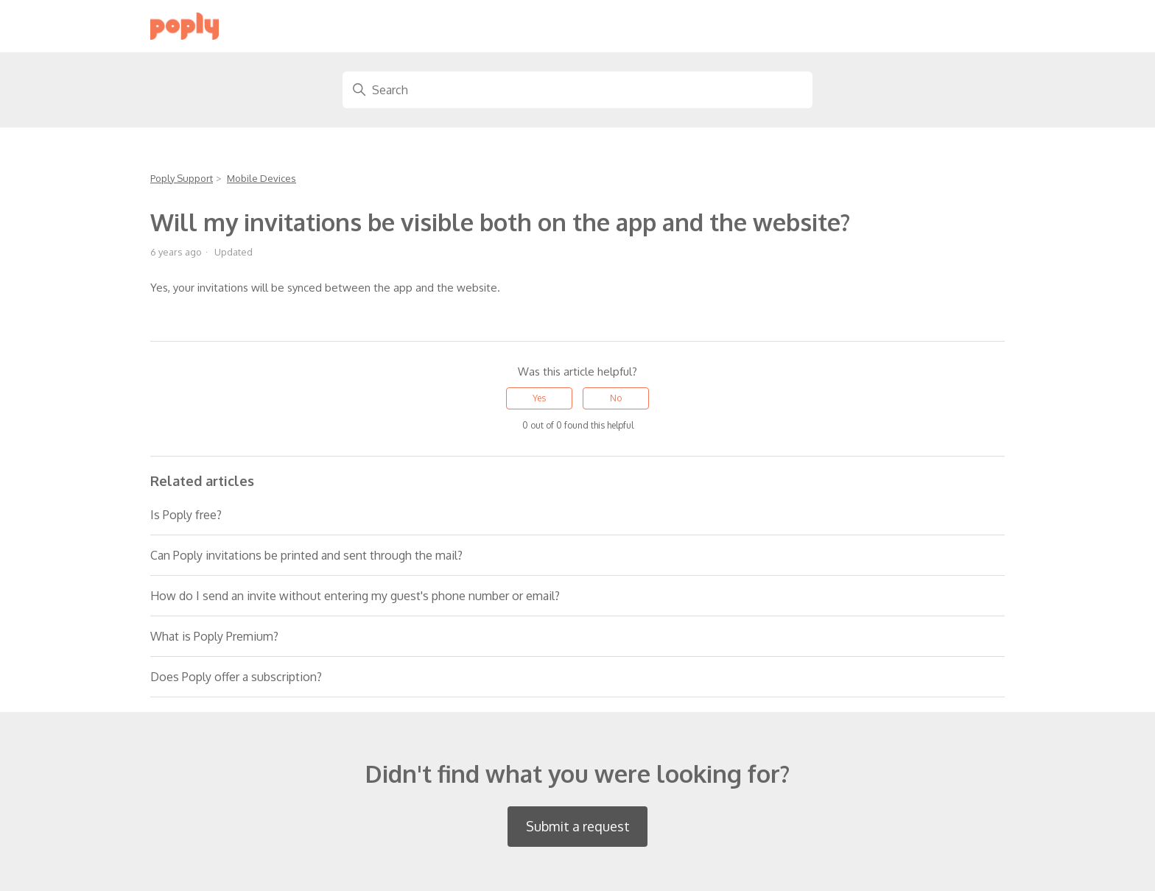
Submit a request (578, 826)
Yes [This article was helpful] (539, 398)
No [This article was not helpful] (616, 398)
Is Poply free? (186, 514)
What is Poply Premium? (214, 636)
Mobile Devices (261, 178)
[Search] (577, 89)
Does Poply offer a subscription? (236, 676)
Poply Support (181, 178)
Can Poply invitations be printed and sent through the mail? (306, 555)
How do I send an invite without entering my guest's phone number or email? (355, 595)
